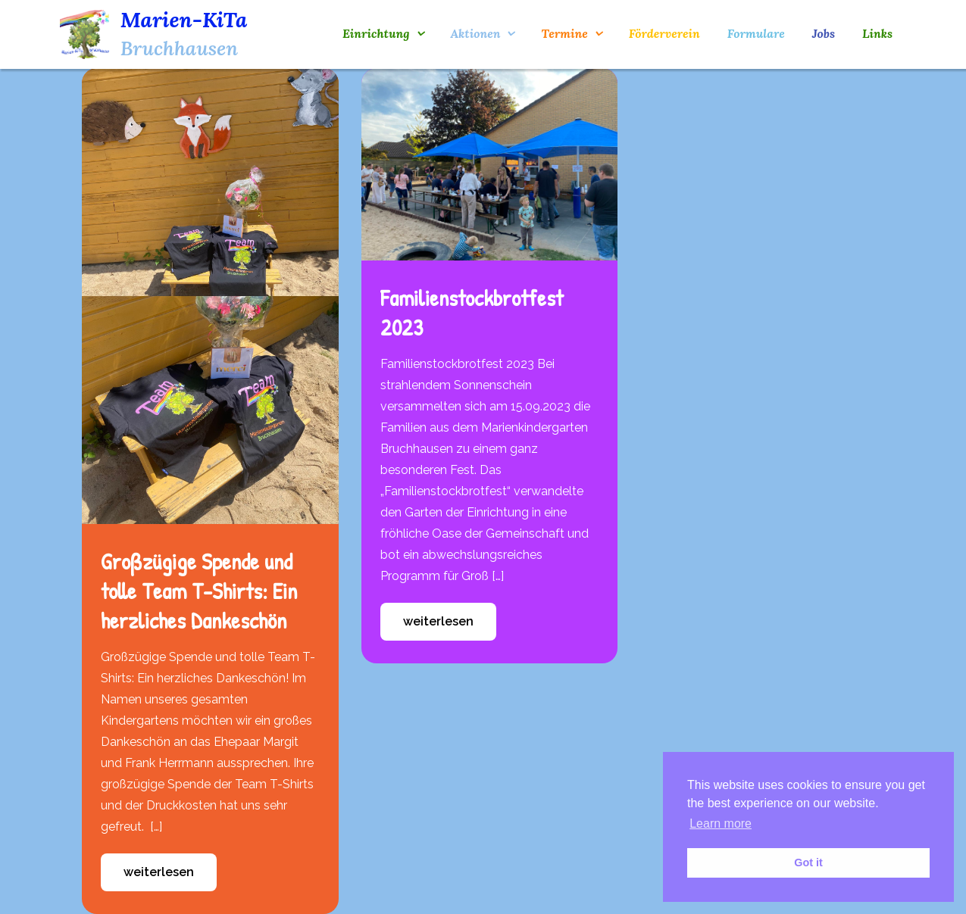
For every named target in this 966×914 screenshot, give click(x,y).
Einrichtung (375, 33)
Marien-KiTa (184, 19)
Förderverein (664, 33)
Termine (564, 33)
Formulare (756, 33)
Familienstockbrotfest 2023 (471, 312)
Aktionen (476, 33)
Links (877, 33)
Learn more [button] (720, 823)
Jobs (823, 33)
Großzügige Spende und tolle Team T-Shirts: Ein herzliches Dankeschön (199, 590)
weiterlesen (158, 872)
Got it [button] (808, 862)
